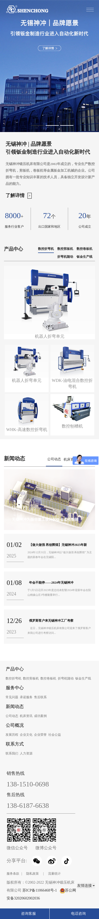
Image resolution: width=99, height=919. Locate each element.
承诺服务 (26, 697)
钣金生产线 (84, 257)
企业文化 (26, 735)
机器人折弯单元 (26, 380)
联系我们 (12, 753)
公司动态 (54, 459)
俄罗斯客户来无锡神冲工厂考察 (51, 620)
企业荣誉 (40, 735)
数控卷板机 (84, 249)
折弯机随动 (65, 257)
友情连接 (86, 886)
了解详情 (15, 195)
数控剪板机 (65, 249)
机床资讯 (70, 459)
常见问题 (12, 697)
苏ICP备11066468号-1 (39, 890)
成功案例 (40, 716)
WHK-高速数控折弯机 (26, 429)
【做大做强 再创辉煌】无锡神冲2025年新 (58, 545)
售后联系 (40, 697)
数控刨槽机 (72, 426)
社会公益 (54, 735)
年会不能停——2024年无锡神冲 (51, 582)
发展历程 (12, 735)
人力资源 (26, 753)
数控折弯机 (46, 249)
